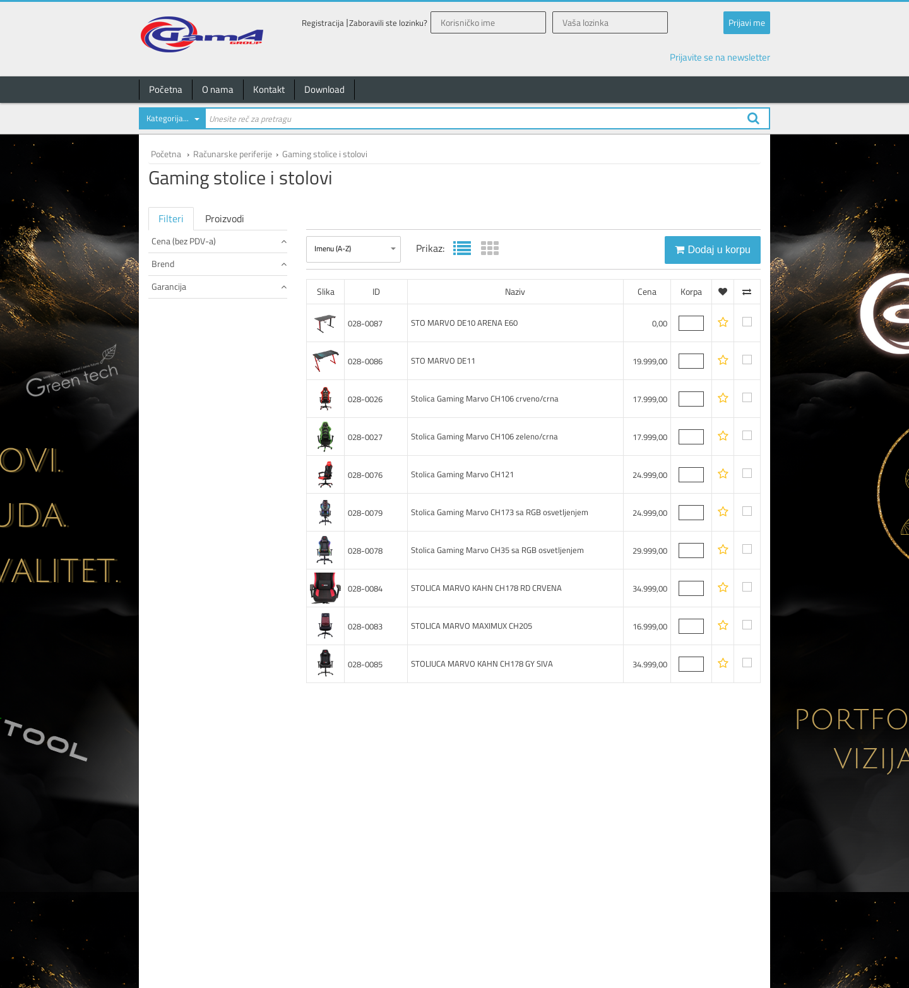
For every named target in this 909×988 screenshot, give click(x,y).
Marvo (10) (172, 342)
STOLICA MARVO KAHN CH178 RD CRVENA (486, 587)
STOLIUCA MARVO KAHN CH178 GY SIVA (482, 663)
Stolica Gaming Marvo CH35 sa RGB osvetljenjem (497, 550)
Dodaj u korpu (713, 249)
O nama (218, 89)
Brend (219, 321)
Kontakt (269, 89)
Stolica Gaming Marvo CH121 (462, 474)
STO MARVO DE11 (443, 360)
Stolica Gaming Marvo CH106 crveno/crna (485, 398)
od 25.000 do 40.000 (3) (194, 300)
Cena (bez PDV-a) (219, 240)
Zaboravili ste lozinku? (388, 23)
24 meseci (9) (176, 397)
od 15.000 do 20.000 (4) (194, 275)
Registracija (323, 23)
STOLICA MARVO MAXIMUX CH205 (471, 625)
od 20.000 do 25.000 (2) (194, 288)
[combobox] (172, 120)
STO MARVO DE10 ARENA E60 (464, 322)
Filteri (171, 218)
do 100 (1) (171, 262)
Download (324, 89)
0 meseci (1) (174, 385)
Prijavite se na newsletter (720, 57)
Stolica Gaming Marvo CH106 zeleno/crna (484, 436)
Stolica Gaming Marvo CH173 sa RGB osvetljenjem (499, 512)
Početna (165, 89)
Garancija (219, 363)
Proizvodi (224, 218)
